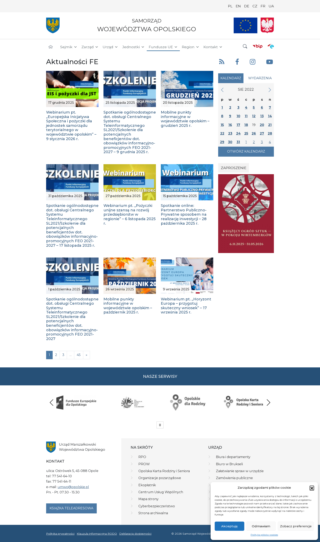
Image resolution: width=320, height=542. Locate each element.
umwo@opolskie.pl (73, 487)
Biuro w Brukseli (229, 464)
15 (222, 125)
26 (254, 133)
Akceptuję (229, 526)
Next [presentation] (268, 402)
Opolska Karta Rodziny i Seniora (164, 471)
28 (270, 133)
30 (230, 142)
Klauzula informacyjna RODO (97, 533)
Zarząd (90, 47)
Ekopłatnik (147, 485)
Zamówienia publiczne (234, 478)
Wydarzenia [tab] (260, 78)
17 (238, 125)
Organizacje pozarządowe (159, 478)
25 (246, 133)
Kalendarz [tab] (230, 78)
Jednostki (133, 47)
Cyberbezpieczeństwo (156, 506)
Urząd (110, 47)
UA (271, 6)
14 (270, 116)
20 (262, 125)
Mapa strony (148, 499)
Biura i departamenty (233, 457)
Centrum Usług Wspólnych (160, 492)
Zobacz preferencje (296, 526)
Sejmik (68, 47)
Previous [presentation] (52, 402)
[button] (312, 488)
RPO (142, 457)
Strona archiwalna (153, 513)
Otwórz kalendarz (246, 151)
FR (263, 6)
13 (262, 116)
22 (222, 133)
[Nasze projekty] (245, 25)
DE (246, 6)
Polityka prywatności (60, 533)
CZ (254, 6)
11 (246, 116)
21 (270, 125)
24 (238, 133)
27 (262, 133)
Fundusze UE (163, 47)
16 (230, 125)
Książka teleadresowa (71, 508)
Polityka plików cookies (264, 534)
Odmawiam (261, 526)
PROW (144, 464)
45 (79, 355)
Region (190, 47)
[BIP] (257, 46)
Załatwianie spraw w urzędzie (240, 471)
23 (230, 133)
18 (246, 125)
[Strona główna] (50, 47)
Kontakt (213, 47)
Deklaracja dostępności (135, 533)
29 (222, 142)
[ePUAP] (270, 46)
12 (254, 116)
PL (230, 6)
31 (238, 142)
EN (238, 6)
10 (238, 116)
